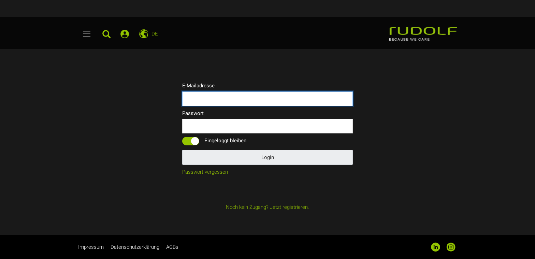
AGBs (172, 247)
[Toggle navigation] (87, 34)
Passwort (193, 113)
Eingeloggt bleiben (225, 141)
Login (267, 157)
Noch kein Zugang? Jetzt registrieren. (267, 207)
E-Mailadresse (198, 86)
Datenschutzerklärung (135, 247)
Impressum (91, 247)
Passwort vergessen (205, 172)
